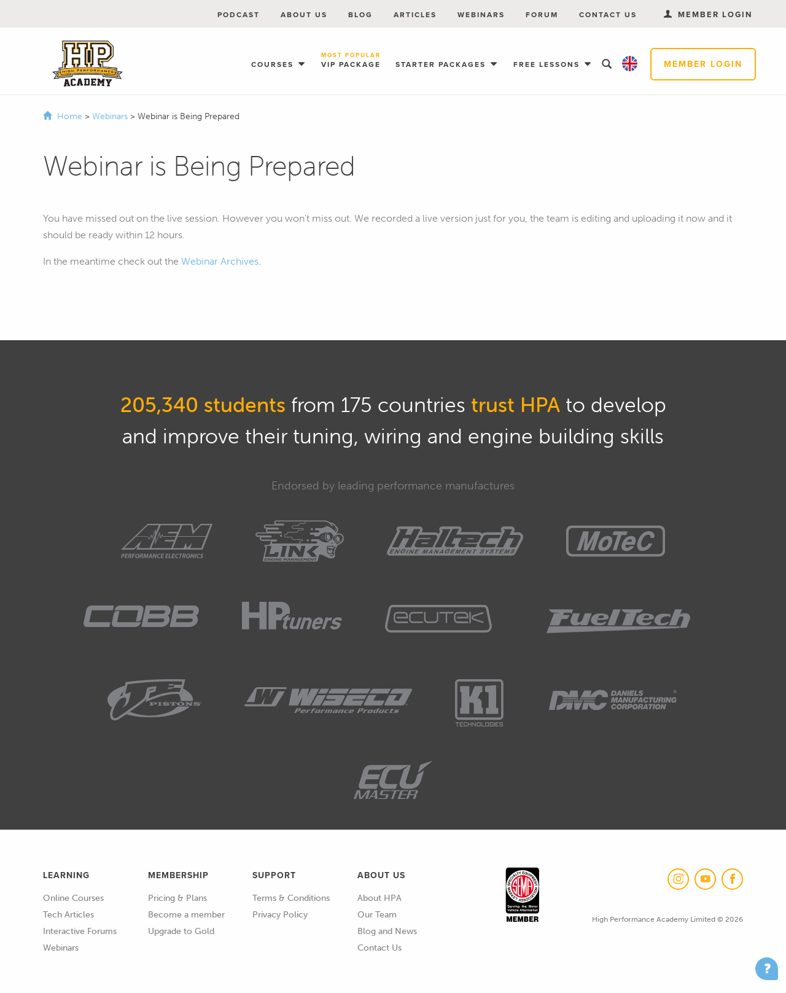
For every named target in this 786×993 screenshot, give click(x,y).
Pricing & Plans (177, 898)
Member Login (703, 64)
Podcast (238, 14)
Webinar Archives (220, 261)
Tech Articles (68, 914)
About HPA (379, 898)
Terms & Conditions (291, 898)
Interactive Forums (80, 931)
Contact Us (608, 14)
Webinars (481, 14)
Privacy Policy (280, 914)
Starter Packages (442, 64)
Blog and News (387, 931)
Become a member (186, 914)
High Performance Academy (87, 64)
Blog (360, 14)
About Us (304, 14)
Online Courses (73, 898)
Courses (274, 64)
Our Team (377, 914)
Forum (542, 14)
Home (70, 116)
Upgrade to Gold (181, 931)
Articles (415, 14)
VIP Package (351, 61)
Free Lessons (548, 64)
